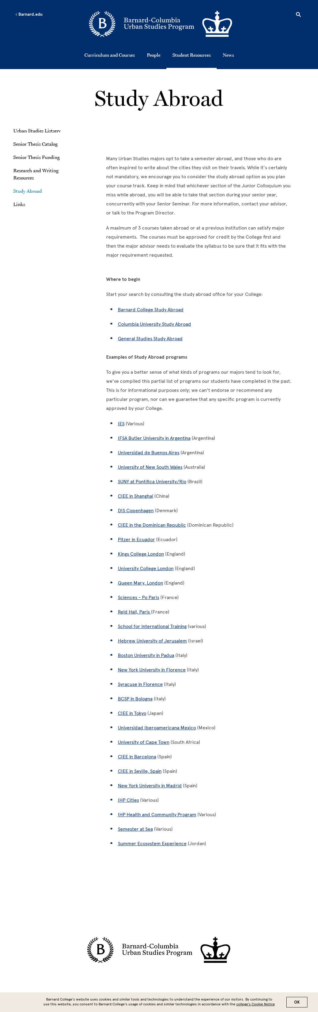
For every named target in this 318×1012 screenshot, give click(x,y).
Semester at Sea (135, 829)
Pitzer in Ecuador (136, 539)
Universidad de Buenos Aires (148, 452)
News (228, 55)
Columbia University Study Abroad (154, 324)
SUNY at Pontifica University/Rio (152, 481)
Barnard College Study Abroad (151, 309)
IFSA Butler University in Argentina (154, 438)
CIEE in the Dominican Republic (152, 525)
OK (297, 1002)
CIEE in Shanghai (135, 496)
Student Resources (191, 55)
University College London (146, 568)
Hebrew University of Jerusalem (152, 641)
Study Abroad (27, 191)
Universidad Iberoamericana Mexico (157, 728)
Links (19, 204)
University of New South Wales (150, 467)
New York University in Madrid (150, 785)
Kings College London (141, 554)
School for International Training (152, 626)
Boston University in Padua (146, 655)
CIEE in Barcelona (137, 757)
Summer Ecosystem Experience (152, 843)
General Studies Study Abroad (150, 338)
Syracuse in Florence (140, 684)
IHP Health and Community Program (157, 814)
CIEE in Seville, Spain (140, 771)
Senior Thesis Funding (36, 157)
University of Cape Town (143, 742)
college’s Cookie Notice (255, 1004)
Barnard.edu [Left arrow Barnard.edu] (29, 14)
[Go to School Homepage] (160, 24)
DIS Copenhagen (136, 510)
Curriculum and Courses (109, 55)
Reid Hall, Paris (134, 612)
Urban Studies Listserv (37, 131)
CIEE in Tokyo (132, 713)
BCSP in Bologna (135, 699)
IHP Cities (128, 800)
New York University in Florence (152, 670)
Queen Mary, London (140, 583)
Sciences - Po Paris (138, 597)
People (153, 55)
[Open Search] (298, 15)
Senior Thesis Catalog (35, 144)
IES (121, 424)
